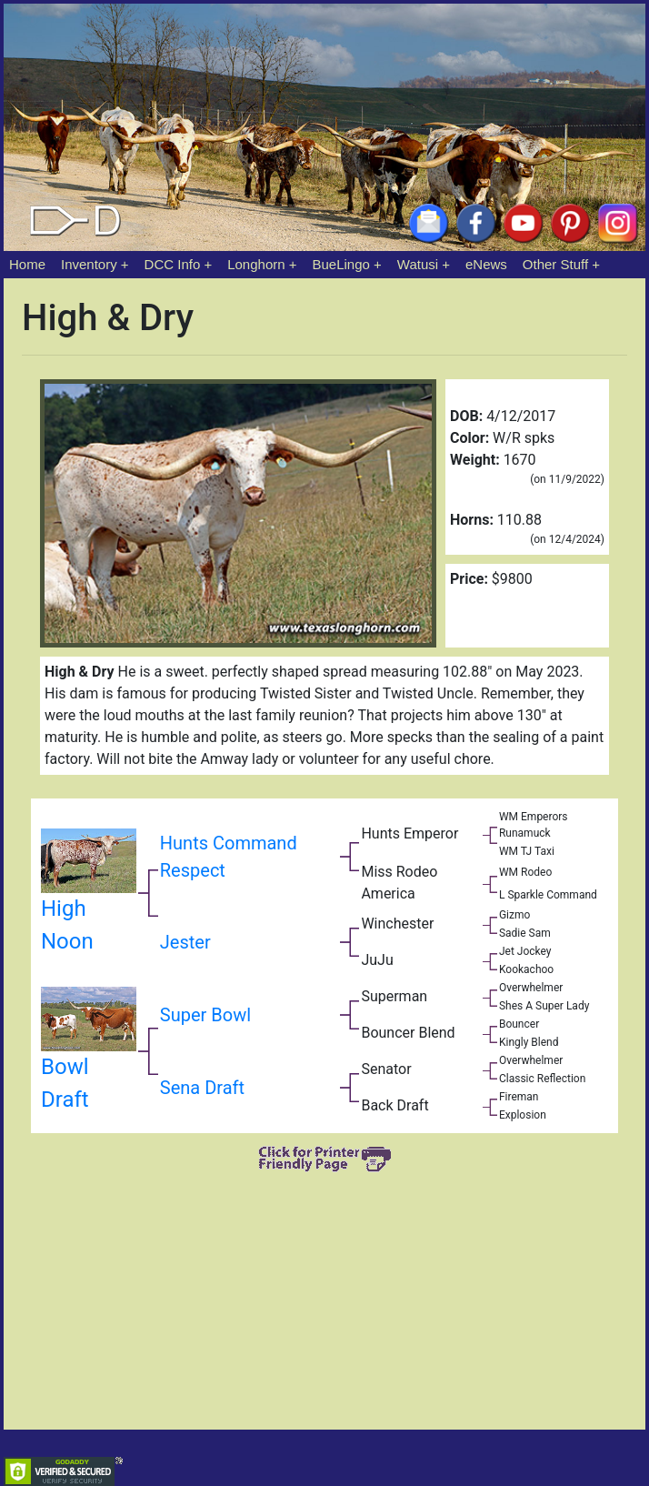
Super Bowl (205, 1016)
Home (27, 264)
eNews (486, 264)
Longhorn (256, 264)
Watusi (417, 264)
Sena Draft (202, 1088)
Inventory (89, 264)
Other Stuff (555, 264)
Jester (185, 943)
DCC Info (173, 264)
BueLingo (341, 264)
